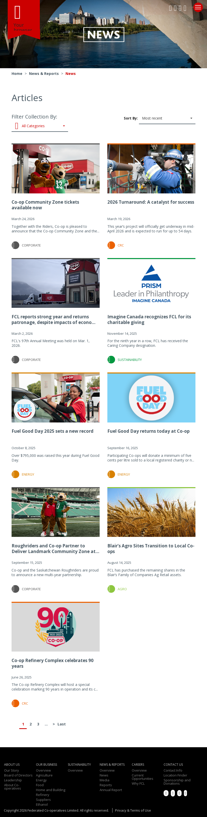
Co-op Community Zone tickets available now (45, 205)
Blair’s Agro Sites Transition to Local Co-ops (150, 548)
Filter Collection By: (40, 122)
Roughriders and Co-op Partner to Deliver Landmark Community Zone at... (55, 548)
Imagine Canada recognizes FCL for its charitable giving (149, 319)
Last (61, 724)
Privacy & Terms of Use (133, 810)
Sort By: (159, 118)
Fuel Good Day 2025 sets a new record (52, 431)
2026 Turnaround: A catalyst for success (150, 202)
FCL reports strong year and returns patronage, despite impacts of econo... (54, 319)
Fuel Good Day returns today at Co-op (148, 431)
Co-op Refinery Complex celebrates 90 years (52, 663)
